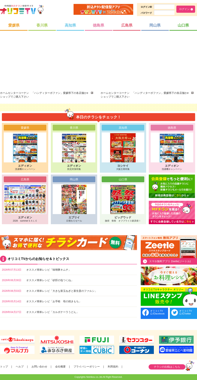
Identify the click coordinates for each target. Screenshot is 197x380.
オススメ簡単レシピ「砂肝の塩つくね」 (50, 280)
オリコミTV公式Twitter (185, 312)
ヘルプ (20, 366)
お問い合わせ (39, 366)
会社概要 (60, 366)
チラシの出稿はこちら (167, 366)
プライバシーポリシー (87, 366)
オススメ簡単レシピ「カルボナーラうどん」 (52, 312)
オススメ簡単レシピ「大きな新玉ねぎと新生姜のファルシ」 (61, 290)
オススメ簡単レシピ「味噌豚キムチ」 (48, 269)
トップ (4, 366)
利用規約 (113, 366)
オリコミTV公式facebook (157, 312)
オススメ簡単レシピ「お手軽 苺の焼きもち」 (53, 301)
